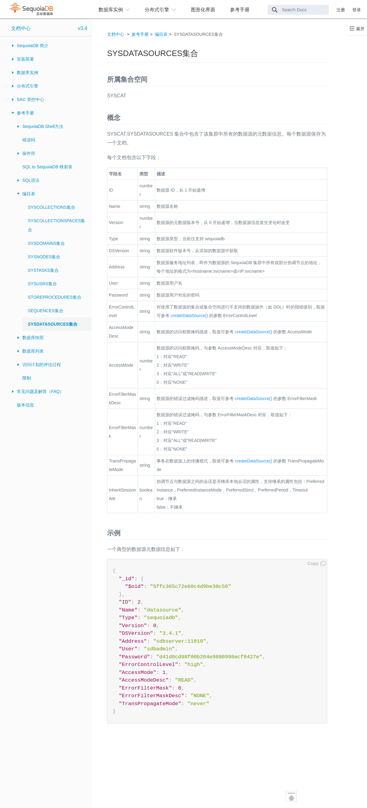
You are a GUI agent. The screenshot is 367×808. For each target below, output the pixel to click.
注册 (340, 9)
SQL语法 (30, 180)
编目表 (28, 193)
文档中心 (21, 28)
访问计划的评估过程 (41, 364)
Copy (313, 563)
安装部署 (25, 59)
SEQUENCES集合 (45, 310)
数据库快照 (33, 337)
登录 (356, 9)
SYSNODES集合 (44, 256)
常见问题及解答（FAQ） (40, 391)
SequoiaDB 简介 (32, 45)
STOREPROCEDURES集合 (54, 297)
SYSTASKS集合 (43, 270)
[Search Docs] (298, 10)
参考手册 (240, 9)
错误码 (28, 139)
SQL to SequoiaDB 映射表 (47, 166)
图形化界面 (203, 9)
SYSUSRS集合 (42, 283)
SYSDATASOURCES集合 (52, 324)
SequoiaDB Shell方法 (42, 126)
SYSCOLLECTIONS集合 (51, 207)
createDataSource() (189, 315)
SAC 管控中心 (30, 99)
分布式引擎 (27, 86)
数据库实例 (27, 72)
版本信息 (25, 404)
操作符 (28, 153)
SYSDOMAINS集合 (46, 243)
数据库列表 (33, 351)
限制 (26, 378)
